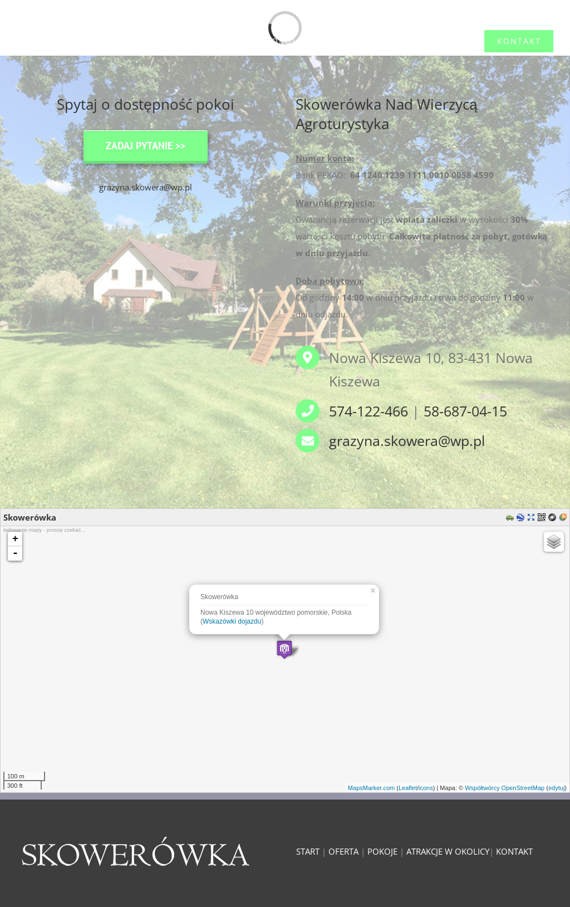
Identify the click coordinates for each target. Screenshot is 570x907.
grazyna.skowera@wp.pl (145, 187)
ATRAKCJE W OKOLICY (447, 851)
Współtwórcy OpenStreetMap (504, 788)
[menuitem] (51, 41)
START (308, 851)
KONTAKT (514, 851)
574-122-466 (368, 410)
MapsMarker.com (371, 788)
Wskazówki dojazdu (232, 621)
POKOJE (382, 851)
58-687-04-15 (465, 410)
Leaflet (408, 788)
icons (426, 788)
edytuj (556, 788)
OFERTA (343, 851)
